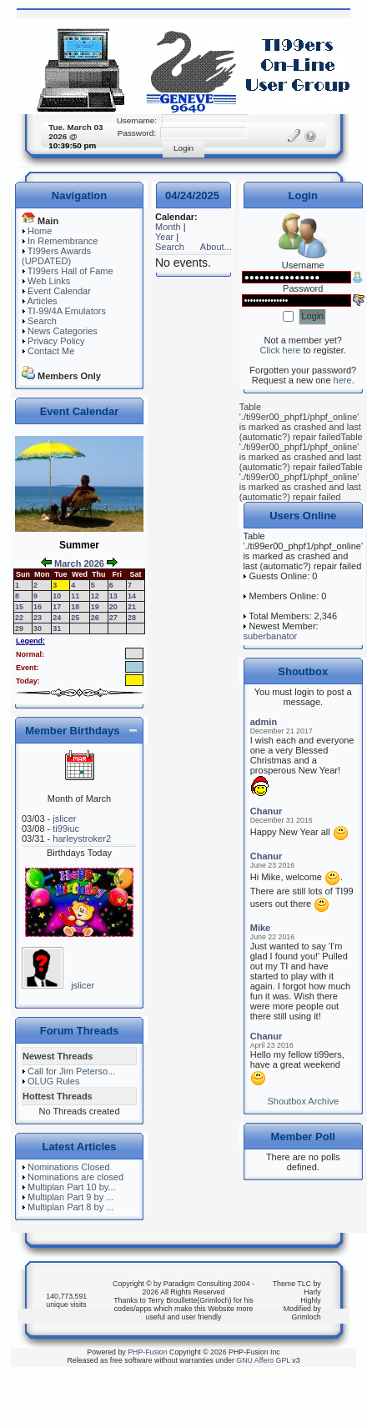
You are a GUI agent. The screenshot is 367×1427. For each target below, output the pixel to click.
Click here (280, 350)
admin (263, 722)
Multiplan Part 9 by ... (70, 1197)
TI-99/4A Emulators (67, 311)
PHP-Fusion (147, 1352)
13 (113, 596)
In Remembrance (63, 241)
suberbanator (270, 636)
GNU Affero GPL (263, 1360)
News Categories (63, 331)
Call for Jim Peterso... (71, 1071)
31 (57, 628)
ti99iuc (66, 829)
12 (95, 596)
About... (216, 247)
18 (75, 607)
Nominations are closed (75, 1177)
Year (164, 237)
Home (40, 231)
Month (168, 227)
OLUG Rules (53, 1081)
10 (57, 596)
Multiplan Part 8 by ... (70, 1207)
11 (75, 596)
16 (37, 607)
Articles (42, 301)
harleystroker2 (82, 839)
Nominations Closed (68, 1167)
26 (95, 617)
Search (42, 321)
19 (95, 607)
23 (37, 617)
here (343, 380)
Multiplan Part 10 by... (72, 1187)
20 (113, 607)
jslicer (64, 819)
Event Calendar (59, 291)
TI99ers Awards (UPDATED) (56, 256)
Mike (260, 928)
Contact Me (51, 351)
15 (19, 607)
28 (132, 617)
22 (19, 617)
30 (37, 628)
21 (132, 607)
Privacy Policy (56, 341)
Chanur (266, 811)
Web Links (49, 281)
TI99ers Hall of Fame (70, 271)
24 (57, 617)
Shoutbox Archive (303, 1101)
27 (113, 617)
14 (132, 596)
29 (19, 628)
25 (75, 617)
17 (57, 607)
